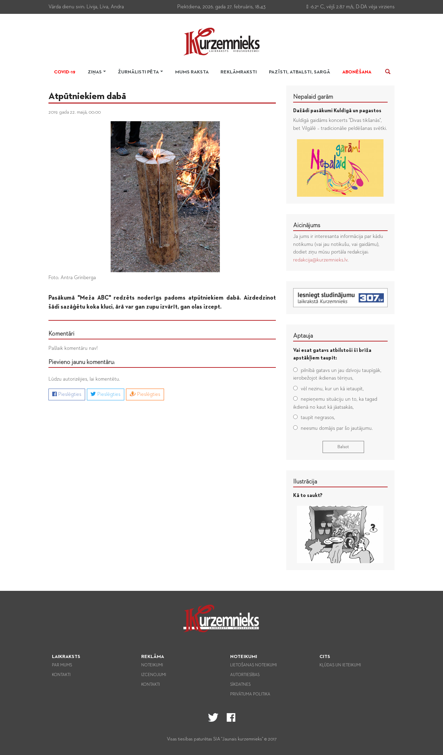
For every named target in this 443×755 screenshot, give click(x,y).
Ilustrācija (305, 482)
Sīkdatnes (240, 685)
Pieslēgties (66, 394)
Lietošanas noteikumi (253, 665)
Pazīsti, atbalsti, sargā (299, 72)
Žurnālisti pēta (138, 72)
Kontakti (61, 675)
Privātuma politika (250, 694)
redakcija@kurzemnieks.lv (320, 260)
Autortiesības (245, 675)
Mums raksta (192, 72)
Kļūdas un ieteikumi (340, 665)
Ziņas (95, 72)
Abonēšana (356, 72)
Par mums (62, 665)
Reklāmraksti (238, 72)
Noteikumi (152, 665)
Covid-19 (64, 72)
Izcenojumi (153, 675)
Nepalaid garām (313, 97)
